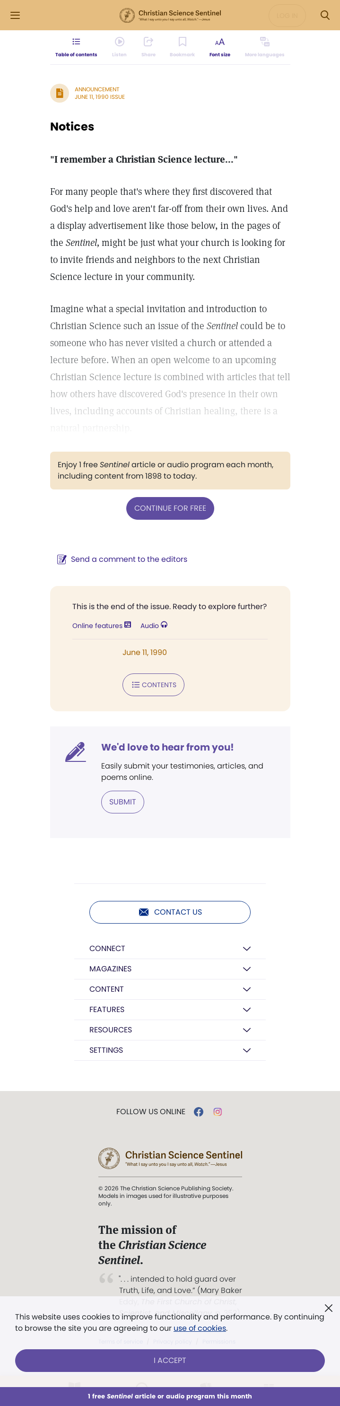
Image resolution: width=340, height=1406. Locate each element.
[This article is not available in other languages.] (264, 47)
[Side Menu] (15, 15)
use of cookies (200, 1328)
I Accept (170, 1360)
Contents (153, 684)
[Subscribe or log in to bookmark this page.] (182, 47)
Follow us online (150, 1112)
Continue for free (170, 508)
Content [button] (106, 989)
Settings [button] (106, 1050)
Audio (153, 625)
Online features (101, 625)
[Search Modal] (325, 15)
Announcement (97, 89)
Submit (122, 801)
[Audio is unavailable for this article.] (119, 47)
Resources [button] (110, 1029)
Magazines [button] (110, 968)
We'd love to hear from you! (167, 747)
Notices (72, 126)
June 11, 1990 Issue (100, 97)
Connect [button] (107, 948)
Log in (287, 15)
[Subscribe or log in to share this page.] (148, 47)
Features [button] (106, 1009)
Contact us (170, 912)
